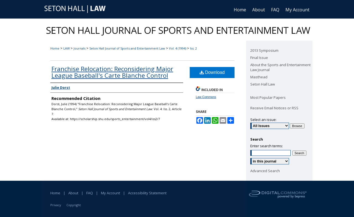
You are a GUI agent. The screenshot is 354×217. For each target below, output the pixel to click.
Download (212, 72)
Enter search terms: (266, 145)
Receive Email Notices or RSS (274, 107)
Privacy (55, 205)
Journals (79, 48)
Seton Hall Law (262, 84)
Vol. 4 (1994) (177, 48)
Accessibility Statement (147, 192)
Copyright (73, 205)
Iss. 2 (193, 48)
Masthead (258, 76)
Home (54, 48)
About (73, 192)
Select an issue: (263, 119)
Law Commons (206, 97)
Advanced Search (265, 170)
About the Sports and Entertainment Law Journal (280, 67)
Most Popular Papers (268, 97)
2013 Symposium (264, 50)
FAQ (89, 192)
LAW (66, 48)
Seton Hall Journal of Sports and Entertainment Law (127, 48)
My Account (110, 192)
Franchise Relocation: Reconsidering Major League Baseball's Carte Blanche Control (112, 71)
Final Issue (259, 57)
